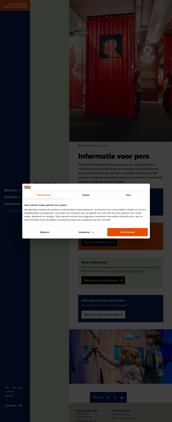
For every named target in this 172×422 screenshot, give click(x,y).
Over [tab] (128, 195)
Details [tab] (86, 195)
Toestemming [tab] (43, 195)
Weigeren (44, 232)
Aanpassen (86, 232)
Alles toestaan (127, 232)
